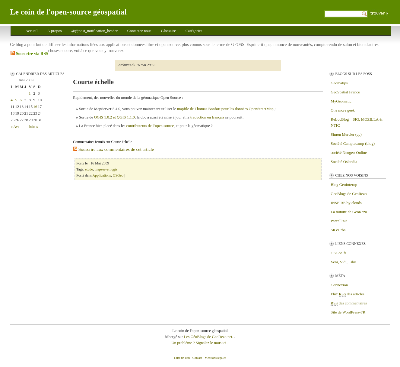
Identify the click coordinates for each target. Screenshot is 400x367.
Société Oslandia (344, 161)
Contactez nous (139, 30)
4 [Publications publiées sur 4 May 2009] (12, 100)
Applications (101, 175)
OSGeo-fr (338, 253)
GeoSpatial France (345, 92)
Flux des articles (347, 294)
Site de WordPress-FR (348, 312)
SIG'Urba (338, 230)
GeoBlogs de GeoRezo (349, 193)
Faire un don (182, 357)
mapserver (102, 169)
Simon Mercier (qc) (346, 134)
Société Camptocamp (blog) (353, 143)
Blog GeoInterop (344, 184)
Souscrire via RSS (29, 53)
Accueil (31, 30)
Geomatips (339, 83)
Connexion (339, 285)
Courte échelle (93, 82)
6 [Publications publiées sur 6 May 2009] (21, 100)
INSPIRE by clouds (346, 202)
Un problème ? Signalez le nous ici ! (200, 342)
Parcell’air (339, 221)
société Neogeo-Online (349, 152)
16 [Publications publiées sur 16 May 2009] (35, 106)
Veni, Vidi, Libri (343, 262)
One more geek (342, 110)
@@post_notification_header (94, 30)
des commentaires (349, 303)
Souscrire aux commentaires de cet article (113, 149)
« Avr (15, 126)
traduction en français (207, 117)
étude (89, 169)
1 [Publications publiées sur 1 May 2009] (30, 93)
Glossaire (168, 30)
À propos (54, 30)
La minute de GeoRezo (349, 211)
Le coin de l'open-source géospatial (68, 12)
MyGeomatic (341, 101)
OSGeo (118, 175)
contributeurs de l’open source (150, 125)
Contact (197, 357)
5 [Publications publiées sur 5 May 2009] (16, 100)
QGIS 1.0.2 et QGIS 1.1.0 (114, 117)
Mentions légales (215, 357)
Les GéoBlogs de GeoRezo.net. (209, 336)
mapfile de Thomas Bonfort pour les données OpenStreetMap (225, 108)
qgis (114, 169)
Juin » (33, 126)
